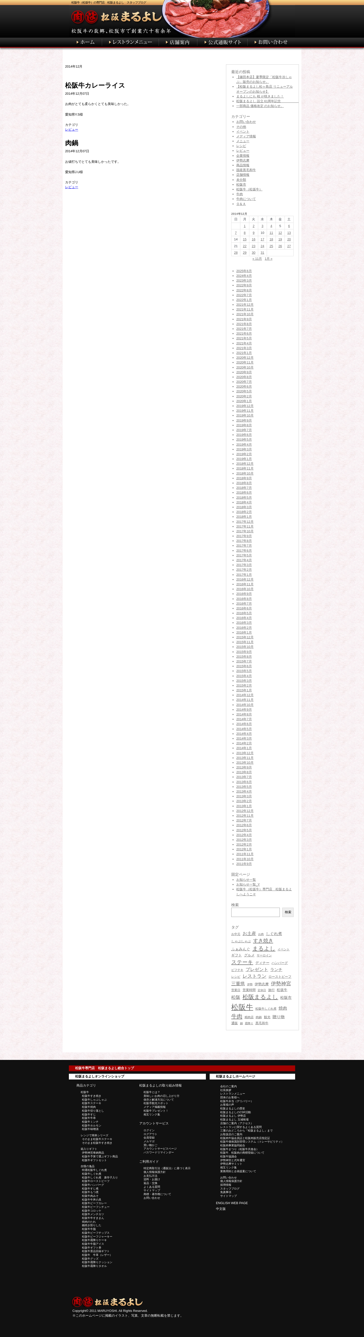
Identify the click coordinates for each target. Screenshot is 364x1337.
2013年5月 (244, 787)
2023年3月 (244, 280)
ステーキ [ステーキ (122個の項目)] (242, 962)
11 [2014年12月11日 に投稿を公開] (271, 233)
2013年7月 (244, 777)
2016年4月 (244, 618)
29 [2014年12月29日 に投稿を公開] (244, 252)
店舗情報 (242, 175)
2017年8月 (244, 541)
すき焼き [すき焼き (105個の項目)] (263, 940)
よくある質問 (152, 1186)
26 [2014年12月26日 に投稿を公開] (280, 246)
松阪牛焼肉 (89, 1106)
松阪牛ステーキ (91, 1103)
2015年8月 (244, 656)
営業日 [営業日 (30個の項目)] (235, 990)
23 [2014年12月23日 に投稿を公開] (253, 246)
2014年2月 (244, 743)
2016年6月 (244, 608)
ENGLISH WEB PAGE (232, 1203)
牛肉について (246, 199)
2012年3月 (244, 840)
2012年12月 (245, 811)
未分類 (241, 180)
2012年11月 (245, 815)
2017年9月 (244, 536)
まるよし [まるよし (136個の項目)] (264, 948)
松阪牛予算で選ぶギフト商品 (100, 1156)
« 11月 (257, 259)
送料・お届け (152, 1179)
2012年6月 (244, 825)
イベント (242, 131)
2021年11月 (245, 309)
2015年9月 (244, 652)
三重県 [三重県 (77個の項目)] (238, 983)
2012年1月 (244, 849)
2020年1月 (244, 401)
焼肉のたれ (89, 1221)
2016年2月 (244, 628)
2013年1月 (244, 806)
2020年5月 (244, 391)
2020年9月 (244, 372)
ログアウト (150, 1134)
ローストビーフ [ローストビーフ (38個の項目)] (279, 977)
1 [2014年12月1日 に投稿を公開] (245, 226)
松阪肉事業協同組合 (232, 1145)
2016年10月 (245, 589)
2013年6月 (244, 782)
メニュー (242, 141)
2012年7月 (244, 820)
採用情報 (225, 1184)
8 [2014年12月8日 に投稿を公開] (245, 233)
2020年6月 (244, 386)
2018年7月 (244, 488)
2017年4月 (244, 560)
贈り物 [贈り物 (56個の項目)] (278, 1017)
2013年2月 (244, 801)
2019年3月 (244, 449)
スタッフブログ (230, 1188)
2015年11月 (245, 642)
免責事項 (225, 1192)
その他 (241, 127)
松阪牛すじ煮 (90, 1188)
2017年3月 (244, 565)
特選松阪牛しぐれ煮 (94, 1169)
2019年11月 (245, 411)
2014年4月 (244, 734)
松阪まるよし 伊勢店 (233, 1115)
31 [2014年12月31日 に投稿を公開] (262, 252)
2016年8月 (244, 599)
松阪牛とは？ (152, 1092)
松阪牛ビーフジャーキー (97, 1236)
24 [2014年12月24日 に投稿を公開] (262, 246)
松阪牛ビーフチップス (96, 1232)
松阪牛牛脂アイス (93, 1243)
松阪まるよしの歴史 (232, 1108)
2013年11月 (245, 758)
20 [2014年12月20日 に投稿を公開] (289, 239)
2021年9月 (244, 319)
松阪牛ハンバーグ (93, 1184)
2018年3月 (244, 507)
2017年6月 (244, 550)
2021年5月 (244, 338)
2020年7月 (244, 382)
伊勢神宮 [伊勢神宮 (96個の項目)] (281, 983)
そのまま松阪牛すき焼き (97, 1142)
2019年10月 (245, 415)
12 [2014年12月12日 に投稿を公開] (280, 233)
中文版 (221, 1209)
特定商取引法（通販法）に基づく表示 (167, 1168)
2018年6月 (244, 492)
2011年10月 (245, 859)
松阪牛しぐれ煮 (91, 1173)
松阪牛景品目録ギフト (96, 1251)
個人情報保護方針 (155, 1171)
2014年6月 (244, 724)
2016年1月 (244, 632)
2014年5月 (244, 729)
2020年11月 (245, 362)
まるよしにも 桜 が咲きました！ (260, 96)
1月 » (268, 259)
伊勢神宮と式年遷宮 (232, 1160)
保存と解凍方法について (159, 1099)
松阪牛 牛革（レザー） (97, 1254)
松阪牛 (85, 1092)
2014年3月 (244, 738)
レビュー (71, 129)
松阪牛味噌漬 (90, 1128)
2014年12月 (245, 695)
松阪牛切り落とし (93, 1110)
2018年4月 (244, 502)
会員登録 (149, 1137)
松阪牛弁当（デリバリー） (236, 1101)
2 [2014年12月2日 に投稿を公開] (253, 226)
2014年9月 (244, 709)
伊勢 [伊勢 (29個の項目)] (250, 984)
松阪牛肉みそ (90, 1195)
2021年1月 (244, 353)
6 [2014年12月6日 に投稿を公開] (289, 226)
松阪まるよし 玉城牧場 (234, 1119)
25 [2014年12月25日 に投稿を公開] (271, 246)
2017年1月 (244, 575)
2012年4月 (244, 835)
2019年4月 (244, 444)
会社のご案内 (228, 1086)
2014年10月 (245, 705)
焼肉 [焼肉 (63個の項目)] (283, 1008)
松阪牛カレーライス (95, 85)
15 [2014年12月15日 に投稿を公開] (244, 239)
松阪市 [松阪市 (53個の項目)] (286, 997)
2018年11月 (245, 468)
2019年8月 (244, 425)
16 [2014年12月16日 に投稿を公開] (253, 239)
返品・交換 (150, 1183)
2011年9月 (244, 864)
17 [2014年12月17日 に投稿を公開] (262, 239)
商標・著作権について (157, 1194)
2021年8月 (244, 324)
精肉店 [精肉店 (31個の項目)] (249, 1017)
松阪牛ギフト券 (91, 1247)
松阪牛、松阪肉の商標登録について (242, 1152)
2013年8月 (244, 772)
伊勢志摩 (242, 160)
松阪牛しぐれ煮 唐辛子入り (100, 1177)
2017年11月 (245, 526)
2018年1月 (244, 517)
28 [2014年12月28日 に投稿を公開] (236, 252)
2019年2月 (244, 454)
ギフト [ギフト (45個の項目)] (236, 955)
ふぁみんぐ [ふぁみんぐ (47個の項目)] (240, 949)
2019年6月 (244, 435)
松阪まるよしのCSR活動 (235, 1112)
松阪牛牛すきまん (93, 1217)
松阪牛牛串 (89, 1117)
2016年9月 (244, 594)
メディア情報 (246, 136)
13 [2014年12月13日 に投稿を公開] (289, 233)
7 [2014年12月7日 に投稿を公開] (236, 233)
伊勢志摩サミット (231, 1163)
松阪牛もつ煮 (90, 1192)
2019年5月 (244, 439)
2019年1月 (244, 459)
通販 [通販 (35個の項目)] (234, 1023)
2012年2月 (244, 844)
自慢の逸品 (88, 1166)
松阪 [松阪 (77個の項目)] (235, 997)
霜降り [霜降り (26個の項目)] (249, 1023)
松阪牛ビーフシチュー (96, 1206)
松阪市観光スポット (156, 1103)
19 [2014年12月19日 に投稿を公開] (280, 239)
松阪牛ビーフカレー (94, 1203)
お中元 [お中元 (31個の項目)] (235, 934)
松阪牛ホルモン (91, 1125)
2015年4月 (244, 676)
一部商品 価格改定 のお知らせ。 (260, 106)
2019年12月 (245, 406)
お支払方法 (150, 1175)
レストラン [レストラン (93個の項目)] (254, 976)
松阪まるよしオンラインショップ (99, 1076)
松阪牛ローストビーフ (96, 1180)
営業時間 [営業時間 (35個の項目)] (249, 990)
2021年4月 (244, 343)
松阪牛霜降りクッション (97, 1262)
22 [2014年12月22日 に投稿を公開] (244, 246)
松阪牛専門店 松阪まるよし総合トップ (104, 1068)
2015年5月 (244, 671)
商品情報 (242, 165)
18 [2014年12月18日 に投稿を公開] (271, 239)
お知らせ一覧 (246, 880)
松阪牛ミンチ (90, 1121)
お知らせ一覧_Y (248, 884)
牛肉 (239, 194)
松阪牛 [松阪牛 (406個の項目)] (242, 1007)
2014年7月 (244, 719)
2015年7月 (244, 661)
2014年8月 (244, 714)
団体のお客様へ (230, 1097)
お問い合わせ (246, 122)
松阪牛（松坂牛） (249, 189)
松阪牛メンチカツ (93, 1214)
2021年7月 (244, 329)
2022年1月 (244, 300)
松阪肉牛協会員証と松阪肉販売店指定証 (245, 1138)
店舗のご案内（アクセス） (236, 1123)
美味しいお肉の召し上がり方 (161, 1095)
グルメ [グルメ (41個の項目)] (249, 955)
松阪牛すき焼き (91, 1095)
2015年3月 (244, 681)
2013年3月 (244, 796)
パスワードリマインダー (159, 1152)
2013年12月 (245, 753)
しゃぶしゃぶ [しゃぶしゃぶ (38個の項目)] (241, 941)
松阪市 (241, 184)
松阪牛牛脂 (89, 1228)
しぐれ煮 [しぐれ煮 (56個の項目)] (274, 934)
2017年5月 (244, 555)
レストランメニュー (232, 1093)
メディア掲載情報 (155, 1106)
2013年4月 (244, 791)
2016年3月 (244, 623)
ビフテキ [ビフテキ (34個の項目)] (237, 970)
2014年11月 (245, 700)
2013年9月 (244, 767)
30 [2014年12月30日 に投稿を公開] (253, 252)
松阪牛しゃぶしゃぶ (94, 1099)
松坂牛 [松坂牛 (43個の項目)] (282, 990)
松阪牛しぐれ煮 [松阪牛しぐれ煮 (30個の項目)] (266, 1008)
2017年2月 (244, 570)
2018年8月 (244, 483)
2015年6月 (244, 666)
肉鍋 (71, 143)
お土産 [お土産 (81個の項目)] (249, 933)
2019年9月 (244, 420)
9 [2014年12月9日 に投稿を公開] (253, 233)
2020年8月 (244, 377)
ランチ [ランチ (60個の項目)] (276, 969)
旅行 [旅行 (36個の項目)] (271, 990)
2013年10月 (245, 762)
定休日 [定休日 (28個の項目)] (262, 990)
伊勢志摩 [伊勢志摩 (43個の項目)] (262, 984)
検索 (288, 912)
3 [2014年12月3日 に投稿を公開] (262, 226)
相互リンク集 (152, 1114)
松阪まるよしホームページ (235, 1076)
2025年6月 (244, 271)
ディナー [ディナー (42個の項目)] (262, 963)
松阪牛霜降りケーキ (94, 1240)
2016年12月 (245, 579)
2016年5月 (244, 613)
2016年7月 (244, 603)
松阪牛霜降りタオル (94, 1265)
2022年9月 (244, 285)
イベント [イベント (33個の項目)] (284, 949)
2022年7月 (244, 295)
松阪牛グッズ (90, 1258)
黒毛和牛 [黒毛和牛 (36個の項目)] (261, 1023)
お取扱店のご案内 (231, 1134)
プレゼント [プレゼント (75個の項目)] (257, 969)
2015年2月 (244, 685)
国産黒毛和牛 (246, 170)
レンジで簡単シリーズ (94, 1135)
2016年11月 (245, 584)
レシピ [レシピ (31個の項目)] (235, 977)
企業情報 (242, 156)
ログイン (149, 1130)
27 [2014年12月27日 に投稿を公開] (289, 246)
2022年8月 (244, 290)
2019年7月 (244, 430)
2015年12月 (245, 637)
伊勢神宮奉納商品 (93, 1152)
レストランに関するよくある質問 (241, 1126)
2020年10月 (245, 367)
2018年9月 (244, 478)
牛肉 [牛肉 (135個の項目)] (236, 1016)
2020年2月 (244, 396)
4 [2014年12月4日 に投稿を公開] (271, 226)
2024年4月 (244, 276)
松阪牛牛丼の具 (91, 1199)
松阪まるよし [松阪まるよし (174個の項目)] (260, 997)
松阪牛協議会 (228, 1156)
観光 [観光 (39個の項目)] (267, 1017)
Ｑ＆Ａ (241, 204)
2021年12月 (245, 304)
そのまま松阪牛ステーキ (97, 1139)
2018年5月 (244, 497)
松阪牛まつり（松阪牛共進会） (239, 1149)
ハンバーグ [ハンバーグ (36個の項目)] (279, 963)
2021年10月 (245, 314)
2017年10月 (245, 531)
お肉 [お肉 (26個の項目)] (261, 934)
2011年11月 (245, 854)
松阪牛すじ (89, 1114)
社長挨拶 (225, 1090)
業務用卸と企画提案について (238, 1171)
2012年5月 (244, 830)
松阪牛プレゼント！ (156, 1110)
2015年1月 (244, 690)
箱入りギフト (89, 1148)
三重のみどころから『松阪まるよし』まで (246, 1130)
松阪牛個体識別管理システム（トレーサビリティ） (252, 1141)
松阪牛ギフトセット (94, 1160)
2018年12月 (245, 464)
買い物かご (150, 1145)
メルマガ (149, 1141)
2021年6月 (244, 333)
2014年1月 (244, 748)
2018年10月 (245, 473)
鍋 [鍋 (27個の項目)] (241, 1023)
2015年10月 (245, 647)
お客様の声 (227, 1104)
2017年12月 (245, 522)
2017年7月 (244, 545)
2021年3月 (244, 348)
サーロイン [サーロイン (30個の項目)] (264, 955)
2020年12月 (245, 357)
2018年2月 (244, 512)
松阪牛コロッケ (91, 1210)
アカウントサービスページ (160, 1148)
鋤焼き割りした (91, 1225)
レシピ (241, 146)
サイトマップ (152, 1190)
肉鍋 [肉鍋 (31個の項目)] (259, 1017)
